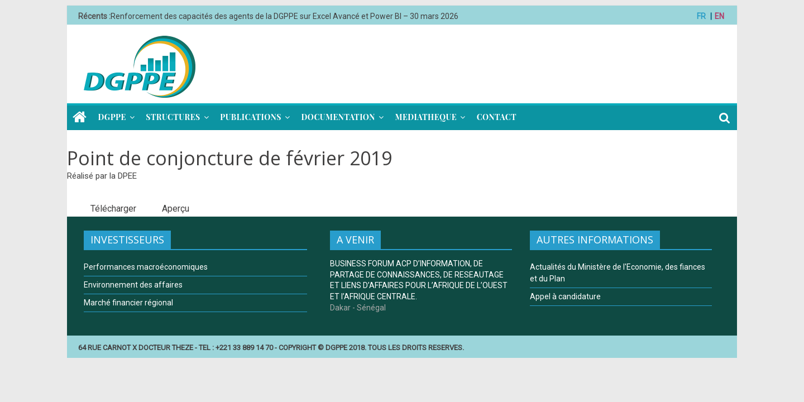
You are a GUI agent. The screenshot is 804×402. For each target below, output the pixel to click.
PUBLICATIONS (250, 117)
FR (701, 16)
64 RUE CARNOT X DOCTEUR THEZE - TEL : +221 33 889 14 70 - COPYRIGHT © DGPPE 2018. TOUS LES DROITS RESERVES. (271, 347)
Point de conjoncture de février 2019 (229, 158)
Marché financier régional (128, 302)
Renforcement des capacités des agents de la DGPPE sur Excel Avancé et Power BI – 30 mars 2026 (284, 16)
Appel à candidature (565, 296)
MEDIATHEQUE (426, 117)
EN (719, 16)
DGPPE (112, 117)
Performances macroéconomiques (146, 266)
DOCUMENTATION (338, 117)
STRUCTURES (173, 117)
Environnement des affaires (133, 284)
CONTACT (496, 117)
